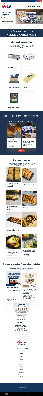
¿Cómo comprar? (21, 374)
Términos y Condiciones (22, 387)
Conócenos (13, 1)
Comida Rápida (21, 356)
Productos (21, 1)
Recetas (24, 1)
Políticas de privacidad (22, 384)
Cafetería (21, 359)
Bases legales (22, 389)
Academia (17, 1)
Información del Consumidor (22, 385)
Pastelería (21, 353)
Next (42, 17)
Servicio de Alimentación (21, 358)
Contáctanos (21, 363)
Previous (2, 17)
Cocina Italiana (21, 354)
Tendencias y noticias (30, 1)
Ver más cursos (21, 150)
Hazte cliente (21, 372)
